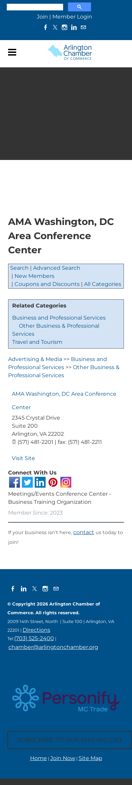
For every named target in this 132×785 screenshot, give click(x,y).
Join (42, 16)
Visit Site (23, 458)
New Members (34, 276)
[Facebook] (45, 27)
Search (19, 268)
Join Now (62, 758)
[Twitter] (55, 27)
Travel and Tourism (37, 342)
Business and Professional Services (59, 318)
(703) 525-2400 (34, 638)
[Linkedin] (74, 27)
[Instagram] (64, 27)
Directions (36, 630)
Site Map (90, 758)
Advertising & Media (35, 359)
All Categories (102, 284)
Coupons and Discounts (47, 284)
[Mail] (83, 27)
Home (38, 758)
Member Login (72, 16)
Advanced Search (56, 268)
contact (83, 532)
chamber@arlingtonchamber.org (53, 647)
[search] (34, 7)
